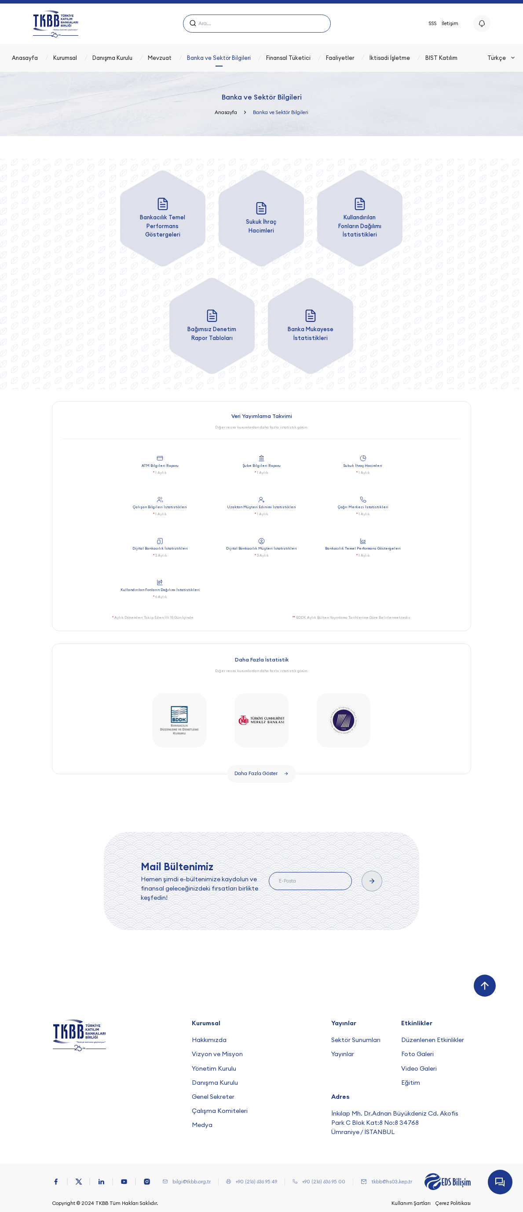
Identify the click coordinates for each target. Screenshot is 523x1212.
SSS (433, 23)
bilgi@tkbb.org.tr (191, 1182)
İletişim (450, 23)
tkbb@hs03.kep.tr (392, 1182)
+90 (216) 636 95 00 (323, 1182)
